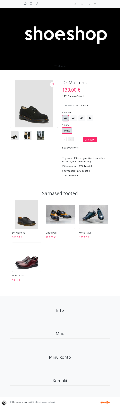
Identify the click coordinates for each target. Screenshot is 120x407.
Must (67, 130)
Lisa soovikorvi (70, 147)
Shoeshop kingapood (21, 402)
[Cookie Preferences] (4, 403)
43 (81, 118)
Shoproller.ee (105, 402)
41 (73, 118)
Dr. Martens (18, 232)
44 (89, 118)
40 (65, 118)
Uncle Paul (51, 232)
